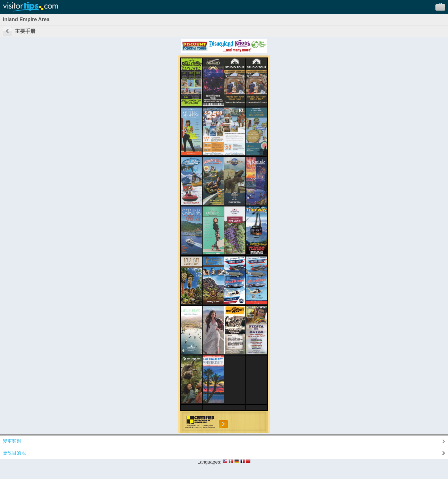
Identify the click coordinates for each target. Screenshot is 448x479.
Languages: (209, 462)
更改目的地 (14, 452)
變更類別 (12, 441)
